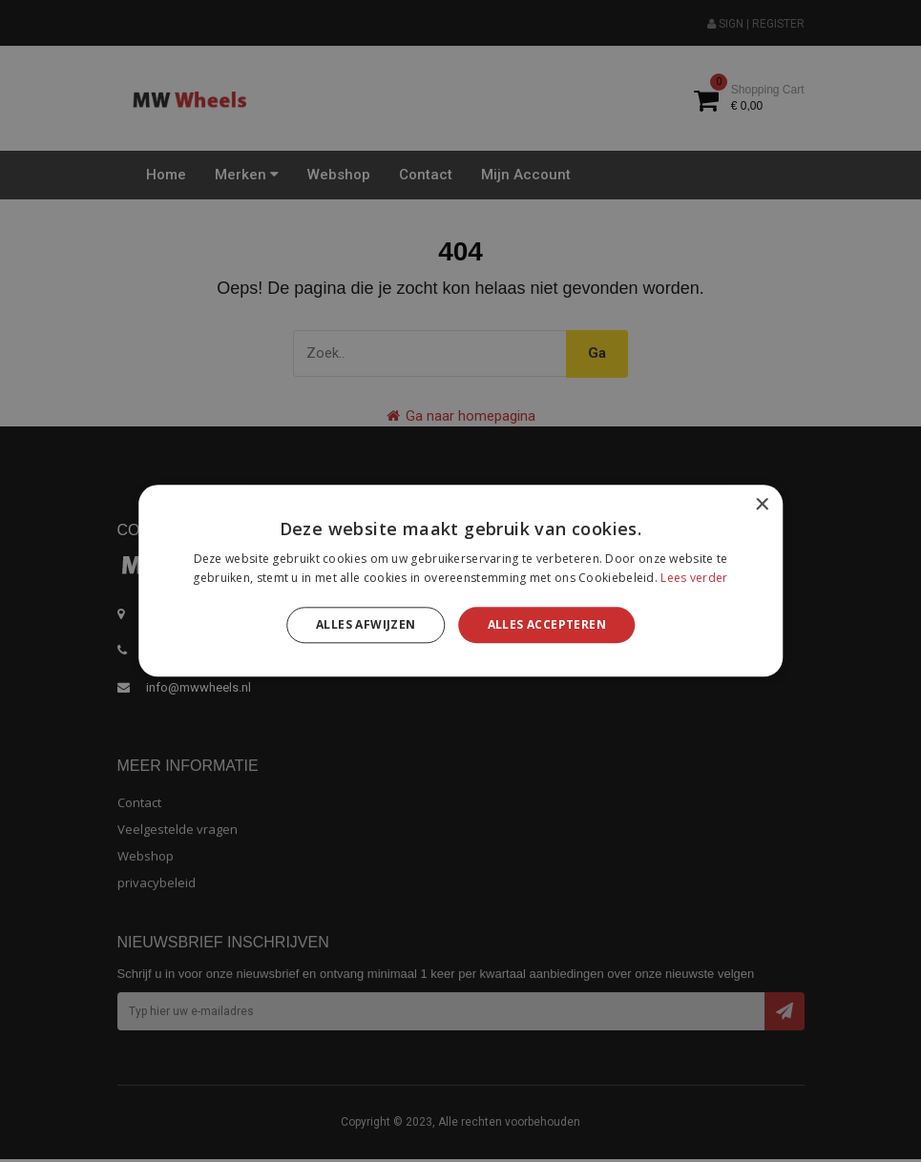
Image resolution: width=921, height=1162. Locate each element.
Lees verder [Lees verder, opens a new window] (693, 579)
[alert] (460, 581)
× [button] (761, 505)
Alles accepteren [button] (547, 624)
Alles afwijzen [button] (366, 624)
